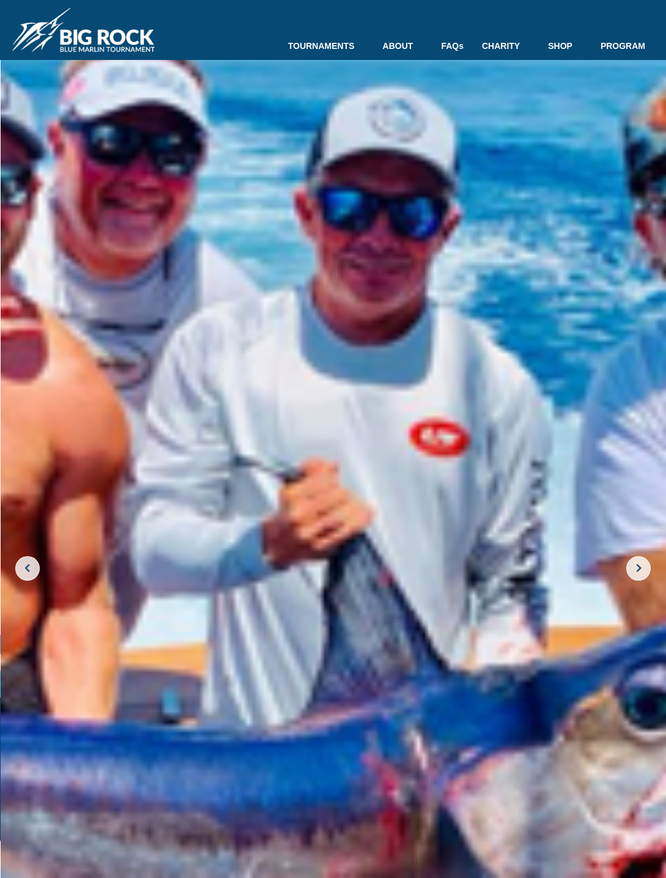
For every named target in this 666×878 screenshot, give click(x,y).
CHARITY (506, 46)
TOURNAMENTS (326, 46)
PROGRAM (623, 46)
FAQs (452, 46)
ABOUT (403, 46)
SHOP (565, 46)
